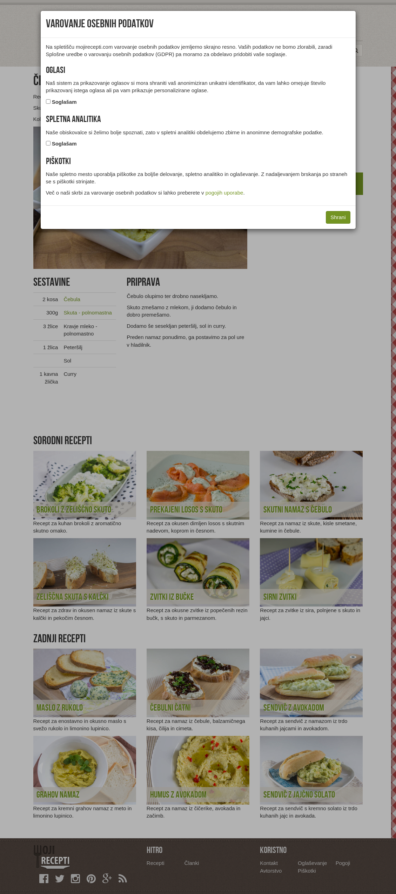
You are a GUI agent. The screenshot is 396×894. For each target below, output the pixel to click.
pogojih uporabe (224, 193)
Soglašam (64, 102)
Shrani (337, 217)
